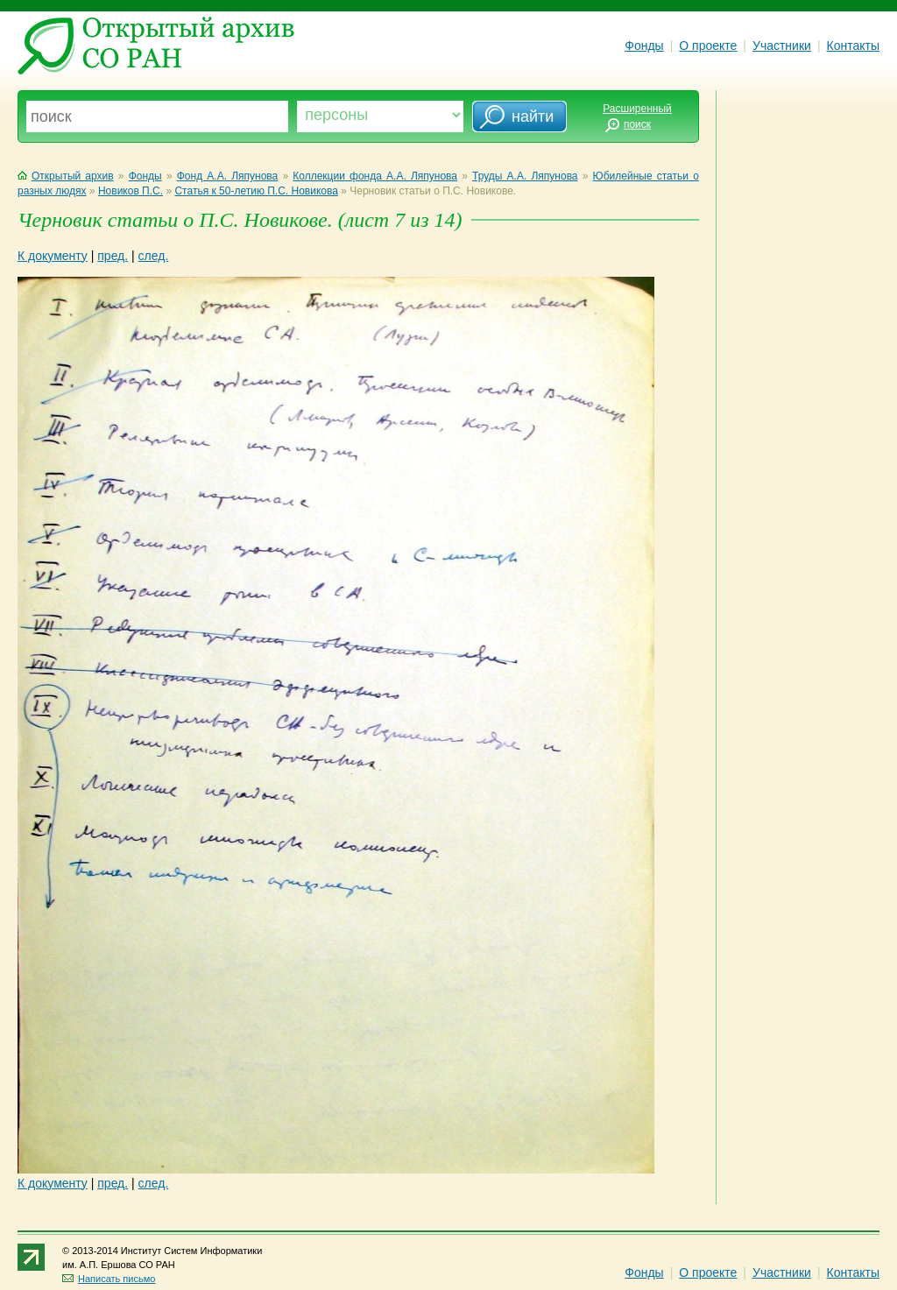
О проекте (708, 46)
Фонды (644, 46)
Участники (781, 46)
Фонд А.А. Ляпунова (228, 176)
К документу (53, 256)
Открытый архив (66, 176)
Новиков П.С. (130, 191)
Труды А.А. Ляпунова (525, 176)
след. (153, 256)
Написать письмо (108, 1278)
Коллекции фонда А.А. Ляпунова (375, 176)
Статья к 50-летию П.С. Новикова (255, 191)
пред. (112, 256)
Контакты (853, 46)
